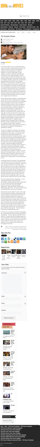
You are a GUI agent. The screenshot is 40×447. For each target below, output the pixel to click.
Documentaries (4, 27)
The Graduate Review (8, 36)
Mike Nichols (16, 229)
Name (4, 296)
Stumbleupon (24, 238)
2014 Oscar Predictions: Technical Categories (11, 428)
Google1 (8, 238)
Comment (4, 273)
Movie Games (4, 29)
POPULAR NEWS (7, 324)
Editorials (11, 27)
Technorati (5, 241)
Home (2, 21)
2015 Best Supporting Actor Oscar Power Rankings (13, 436)
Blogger (11, 241)
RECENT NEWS (6, 327)
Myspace (15, 241)
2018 (29, 23)
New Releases (19, 29)
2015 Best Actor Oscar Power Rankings (10, 431)
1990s (33, 21)
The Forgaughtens (27, 29)
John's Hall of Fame (31, 27)
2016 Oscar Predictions (28, 440)
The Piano (13, 405)
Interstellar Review (14, 255)
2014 (15, 23)
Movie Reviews (11, 29)
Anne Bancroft (16, 226)
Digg (18, 238)
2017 (26, 23)
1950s (17, 21)
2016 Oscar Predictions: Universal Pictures (11, 440)
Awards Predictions (5, 25)
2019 (33, 23)
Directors (30, 25)
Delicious (15, 238)
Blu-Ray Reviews (14, 25)
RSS (18, 241)
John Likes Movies (8, 443)
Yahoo (8, 241)
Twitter (5, 238)
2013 (12, 23)
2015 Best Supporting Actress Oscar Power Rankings (13, 435)
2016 (22, 23)
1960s (21, 21)
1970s (25, 21)
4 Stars (23, 32)
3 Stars (34, 32)
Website (3, 310)
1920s (5, 21)
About (5, 426)
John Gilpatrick (7, 40)
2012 (8, 23)
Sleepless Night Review (18, 256)
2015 (19, 23)
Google (21, 238)
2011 (5, 23)
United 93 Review (9, 256)
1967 (7, 226)
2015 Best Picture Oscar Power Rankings (10, 430)
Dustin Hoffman (14, 228)
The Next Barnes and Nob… (13, 341)
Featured (16, 27)
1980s (29, 21)
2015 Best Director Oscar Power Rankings (11, 438)
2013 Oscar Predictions (14, 426)
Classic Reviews (23, 25)
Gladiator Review (23, 255)
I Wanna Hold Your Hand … (13, 384)
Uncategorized (36, 29)
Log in (1, 444)
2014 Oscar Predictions (26, 426)
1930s (9, 21)
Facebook (2, 238)
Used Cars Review (13, 371)
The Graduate (23, 229)
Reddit (2, 241)
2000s (37, 21)
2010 (2, 23)
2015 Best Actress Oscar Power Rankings (10, 433)
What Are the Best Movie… (13, 331)
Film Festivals (22, 27)
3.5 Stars (29, 32)
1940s (13, 21)
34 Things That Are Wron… (13, 353)
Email (11, 238)
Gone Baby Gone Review (4, 257)
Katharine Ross (22, 228)
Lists (38, 27)
